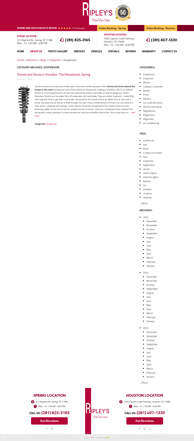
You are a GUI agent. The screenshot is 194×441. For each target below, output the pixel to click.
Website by (103, 437)
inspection (148, 161)
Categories (54, 60)
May (148, 250)
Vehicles (96, 51)
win (145, 145)
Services (79, 51)
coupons (147, 193)
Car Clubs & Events (152, 103)
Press (146, 95)
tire (144, 185)
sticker (146, 169)
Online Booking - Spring (112, 28)
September (152, 233)
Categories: (147, 67)
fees (145, 157)
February (151, 262)
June (148, 246)
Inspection (148, 78)
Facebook (46, 428)
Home (20, 51)
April (148, 254)
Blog (43, 60)
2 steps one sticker (152, 153)
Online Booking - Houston (160, 28)
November (151, 225)
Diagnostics (149, 115)
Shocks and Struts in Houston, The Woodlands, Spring (53, 74)
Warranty (149, 51)
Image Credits (89, 437)
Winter (146, 82)
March (149, 258)
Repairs (147, 99)
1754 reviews (78, 28)
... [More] (143, 203)
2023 (146, 328)
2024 (146, 273)
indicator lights (150, 177)
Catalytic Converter (153, 87)
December (151, 221)
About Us (36, 51)
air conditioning (151, 123)
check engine (150, 173)
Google (52, 428)
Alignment (148, 119)
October (150, 229)
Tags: (143, 133)
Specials (113, 51)
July (148, 242)
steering (147, 197)
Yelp (150, 428)
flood (146, 149)
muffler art (148, 141)
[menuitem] (20, 51)
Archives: (146, 210)
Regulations (149, 111)
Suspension (70, 60)
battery (146, 181)
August (150, 237)
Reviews (131, 51)
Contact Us (169, 51)
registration (149, 165)
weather (147, 189)
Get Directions (49, 421)
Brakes (146, 91)
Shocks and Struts (152, 107)
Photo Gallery (58, 51)
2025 (146, 217)
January (150, 266)
